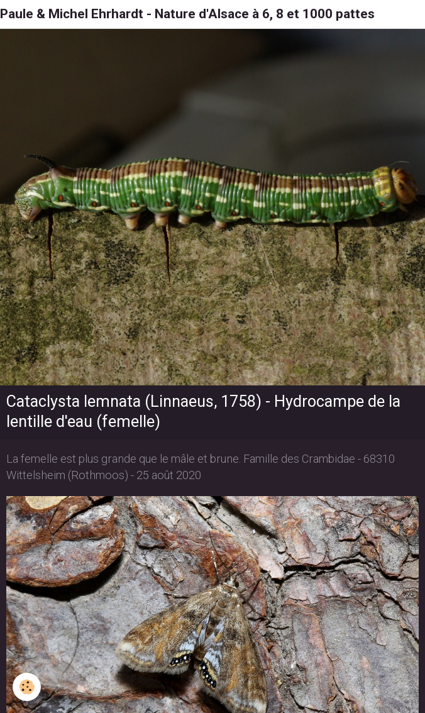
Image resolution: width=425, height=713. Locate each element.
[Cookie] (27, 687)
